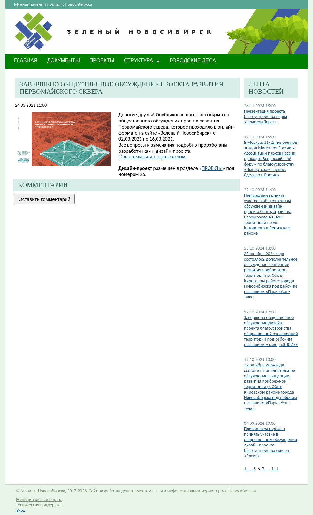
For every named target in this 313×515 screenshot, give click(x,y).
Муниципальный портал (39, 499)
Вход (20, 510)
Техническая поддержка (39, 505)
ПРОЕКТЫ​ (212, 168)
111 (274, 469)
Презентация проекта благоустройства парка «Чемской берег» (265, 116)
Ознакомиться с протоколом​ (152, 156)
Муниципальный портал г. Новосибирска (53, 4)
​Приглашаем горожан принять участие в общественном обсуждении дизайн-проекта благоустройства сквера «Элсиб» (270, 442)
